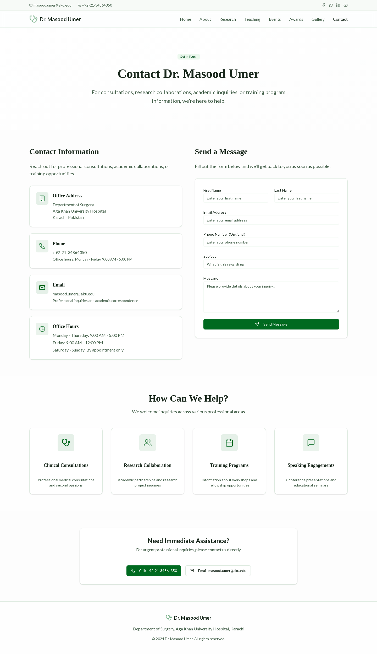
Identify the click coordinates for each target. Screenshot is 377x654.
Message (210, 278)
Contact (340, 19)
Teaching (252, 19)
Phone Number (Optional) (224, 234)
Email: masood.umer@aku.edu (218, 570)
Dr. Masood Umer (60, 19)
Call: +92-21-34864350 (154, 570)
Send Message (271, 324)
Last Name (283, 190)
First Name (212, 190)
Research (227, 19)
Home (185, 19)
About (205, 19)
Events (275, 19)
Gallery (318, 19)
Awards (296, 19)
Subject (209, 256)
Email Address (214, 212)
